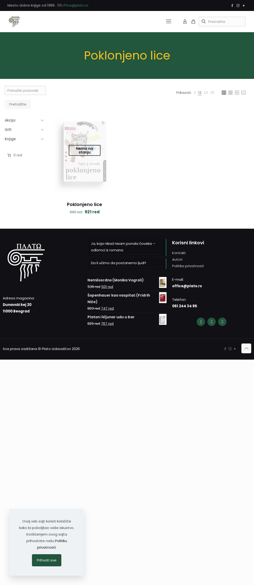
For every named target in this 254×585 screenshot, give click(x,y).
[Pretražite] (222, 21)
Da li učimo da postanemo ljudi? (118, 262)
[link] (194, 92)
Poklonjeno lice (84, 204)
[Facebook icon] (232, 5)
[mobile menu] (169, 21)
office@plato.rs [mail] (75, 5)
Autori (177, 259)
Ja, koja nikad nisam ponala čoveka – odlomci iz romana (123, 246)
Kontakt (179, 252)
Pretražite (17, 104)
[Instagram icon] (238, 5)
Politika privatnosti (188, 265)
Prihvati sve (46, 560)
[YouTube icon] (244, 5)
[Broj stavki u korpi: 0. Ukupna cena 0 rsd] (14, 155)
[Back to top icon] (246, 348)
